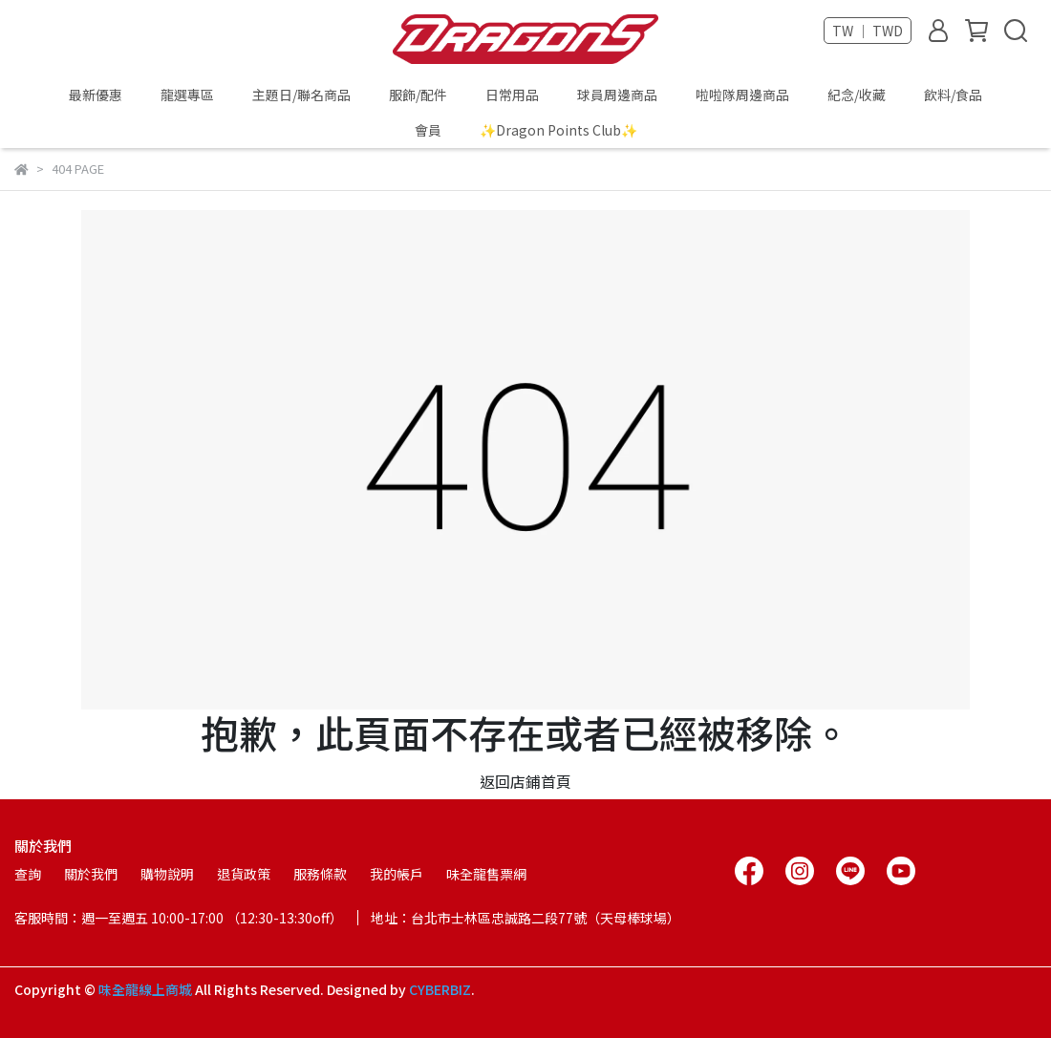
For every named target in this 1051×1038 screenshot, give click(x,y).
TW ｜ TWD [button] (867, 30)
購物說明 (167, 873)
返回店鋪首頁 (525, 781)
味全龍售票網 (486, 873)
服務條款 (320, 873)
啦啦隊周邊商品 (742, 94)
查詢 (27, 873)
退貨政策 (243, 873)
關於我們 (91, 873)
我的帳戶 (396, 873)
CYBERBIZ (440, 989)
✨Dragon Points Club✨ (558, 129)
